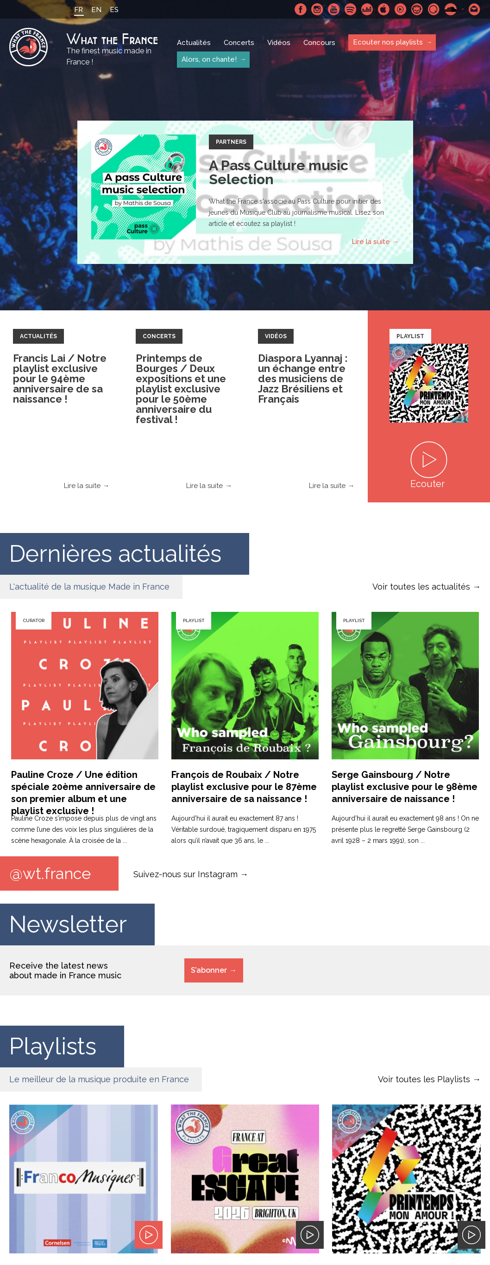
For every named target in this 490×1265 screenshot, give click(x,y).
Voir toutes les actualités (421, 586)
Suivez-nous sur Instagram (185, 874)
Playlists (52, 1046)
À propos (99, 1203)
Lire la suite (371, 242)
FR (78, 10)
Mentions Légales (39, 1203)
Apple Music (384, 9)
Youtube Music (401, 9)
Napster (417, 9)
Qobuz (434, 9)
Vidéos (278, 43)
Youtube (334, 9)
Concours (319, 43)
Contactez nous (475, 9)
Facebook (301, 9)
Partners (231, 142)
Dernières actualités (115, 553)
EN (96, 10)
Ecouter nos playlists (388, 42)
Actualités (194, 43)
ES (114, 10)
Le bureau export (441, 1203)
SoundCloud (451, 9)
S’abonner (209, 970)
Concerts (239, 43)
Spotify (351, 9)
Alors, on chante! (209, 59)
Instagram (317, 9)
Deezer (367, 9)
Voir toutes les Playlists (424, 1079)
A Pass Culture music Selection (278, 172)
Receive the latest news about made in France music (65, 970)
